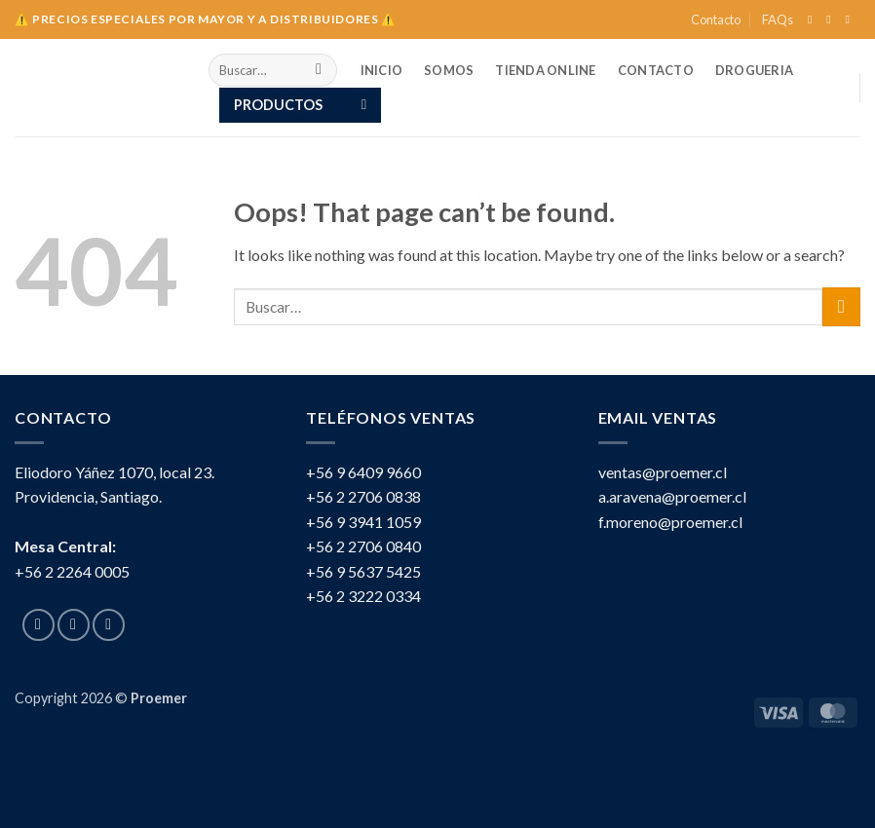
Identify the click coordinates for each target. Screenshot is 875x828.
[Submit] (319, 70)
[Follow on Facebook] (813, 19)
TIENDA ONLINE (545, 70)
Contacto (716, 19)
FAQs (777, 19)
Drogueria (754, 70)
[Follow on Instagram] (832, 19)
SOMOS (449, 70)
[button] (300, 105)
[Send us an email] (850, 19)
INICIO (382, 70)
